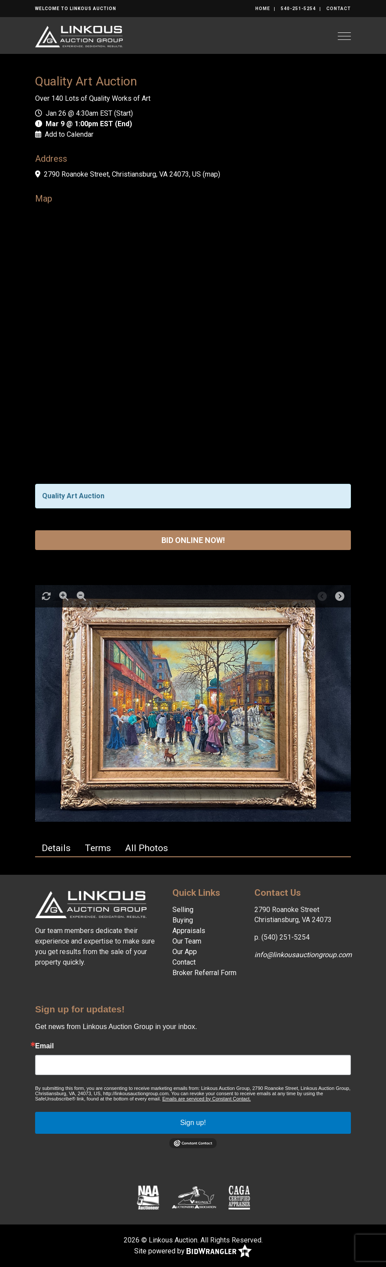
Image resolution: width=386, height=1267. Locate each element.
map (211, 174)
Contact (338, 8)
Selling (182, 909)
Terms (98, 848)
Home (262, 8)
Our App (184, 952)
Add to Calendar (69, 134)
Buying (182, 920)
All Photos (146, 848)
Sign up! (193, 1122)
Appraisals (188, 930)
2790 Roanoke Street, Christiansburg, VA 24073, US (122, 174)
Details (56, 848)
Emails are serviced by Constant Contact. (206, 1098)
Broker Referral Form (204, 973)
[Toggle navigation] (344, 36)
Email (44, 1046)
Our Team (186, 941)
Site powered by (193, 1251)
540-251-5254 (298, 8)
